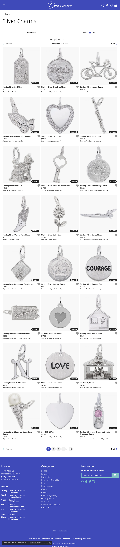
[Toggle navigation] (4, 5)
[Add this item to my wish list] (38, 87)
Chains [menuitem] (44, 492)
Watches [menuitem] (45, 501)
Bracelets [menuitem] (45, 477)
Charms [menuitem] (44, 489)
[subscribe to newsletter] (115, 475)
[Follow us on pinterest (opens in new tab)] (82, 481)
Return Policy (34, 539)
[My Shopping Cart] (115, 5)
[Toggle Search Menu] (102, 5)
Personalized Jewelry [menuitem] (50, 504)
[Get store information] (9, 480)
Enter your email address (92, 470)
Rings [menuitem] (43, 483)
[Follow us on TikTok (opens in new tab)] (86, 481)
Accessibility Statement (82, 539)
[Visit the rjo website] (54, 531)
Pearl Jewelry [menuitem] (47, 486)
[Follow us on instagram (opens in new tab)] (93, 481)
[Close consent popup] (50, 543)
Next (113, 44)
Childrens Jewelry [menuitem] (49, 495)
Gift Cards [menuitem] (45, 507)
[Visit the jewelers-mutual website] (63, 531)
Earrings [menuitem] (45, 474)
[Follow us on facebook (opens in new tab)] (90, 481)
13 (71, 449)
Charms (7, 14)
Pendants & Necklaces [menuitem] (51, 480)
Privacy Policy (47, 539)
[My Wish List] (111, 5)
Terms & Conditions (62, 539)
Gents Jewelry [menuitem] (47, 498)
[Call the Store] (8, 476)
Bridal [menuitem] (44, 470)
